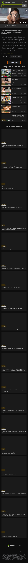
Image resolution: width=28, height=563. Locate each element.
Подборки (13, 56)
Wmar (9, 2)
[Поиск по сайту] (24, 5)
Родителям (13, 549)
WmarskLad (15, 545)
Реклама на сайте (18, 551)
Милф (19, 56)
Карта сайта (6, 549)
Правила (18, 549)
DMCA (23, 549)
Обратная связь (9, 551)
